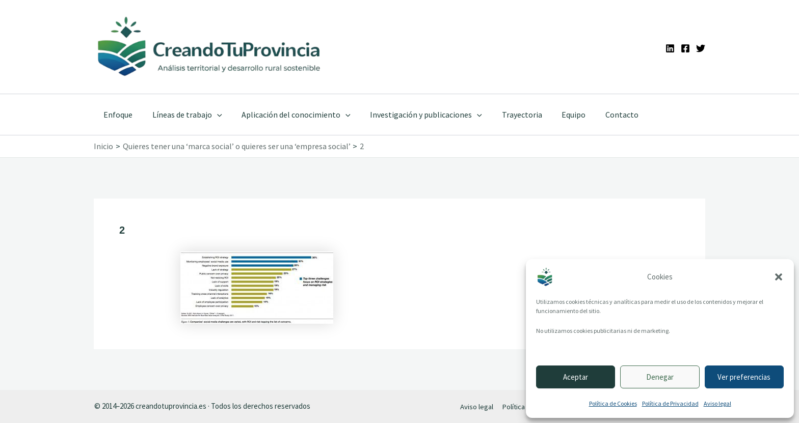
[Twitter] (700, 48)
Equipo (555, 114)
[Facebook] (685, 48)
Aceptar (575, 377)
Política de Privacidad (670, 403)
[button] (779, 277)
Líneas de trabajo (182, 114)
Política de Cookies (613, 403)
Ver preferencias (743, 377)
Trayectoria (507, 114)
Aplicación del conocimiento (287, 114)
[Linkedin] (670, 48)
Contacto (600, 114)
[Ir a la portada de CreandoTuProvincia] (210, 47)
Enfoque (116, 114)
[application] (212, 114)
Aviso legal (717, 403)
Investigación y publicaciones (414, 114)
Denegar (660, 377)
